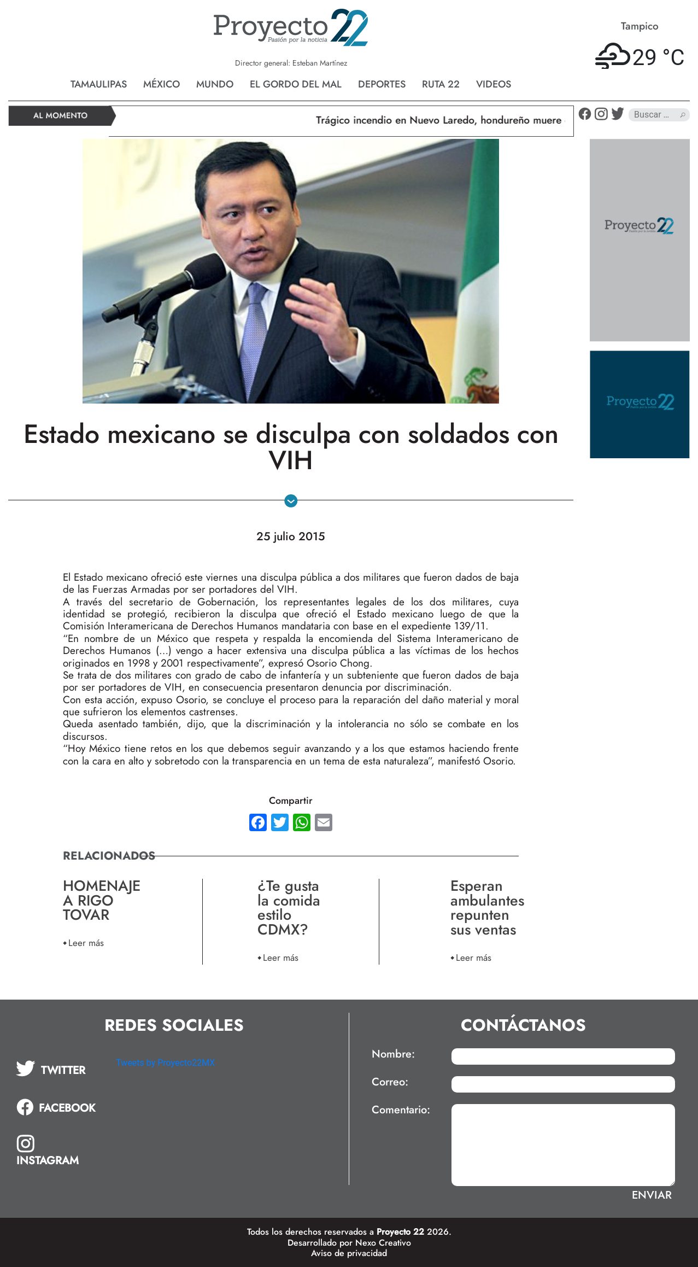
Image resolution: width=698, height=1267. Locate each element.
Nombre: (393, 1054)
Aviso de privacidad (349, 1253)
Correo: (390, 1082)
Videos (493, 84)
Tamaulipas (99, 84)
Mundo (214, 84)
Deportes (382, 84)
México (161, 84)
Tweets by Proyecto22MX (165, 1063)
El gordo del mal (296, 84)
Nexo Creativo (383, 1242)
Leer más (86, 942)
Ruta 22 (441, 84)
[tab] (58, 1068)
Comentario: (401, 1110)
